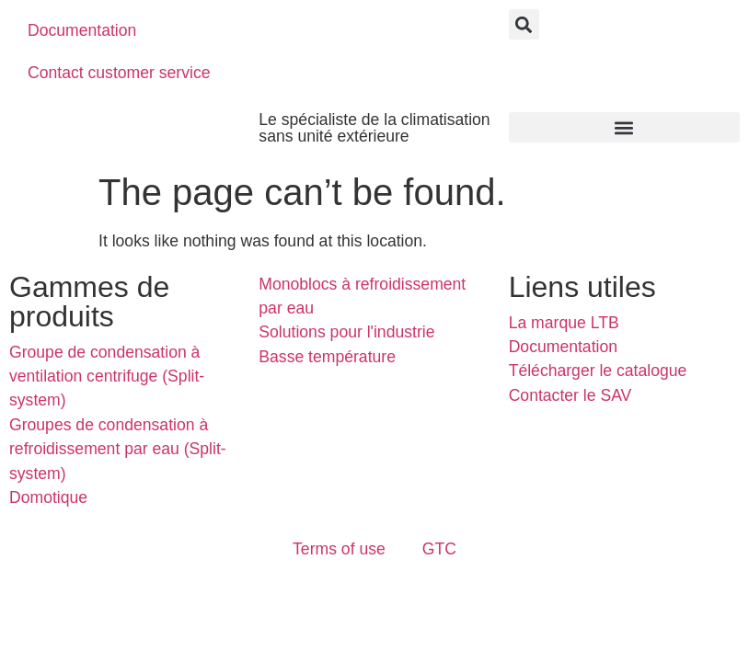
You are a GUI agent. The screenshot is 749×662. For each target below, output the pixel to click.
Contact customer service (119, 72)
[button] (524, 24)
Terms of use (339, 549)
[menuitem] (283, 30)
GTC (439, 549)
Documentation (82, 30)
